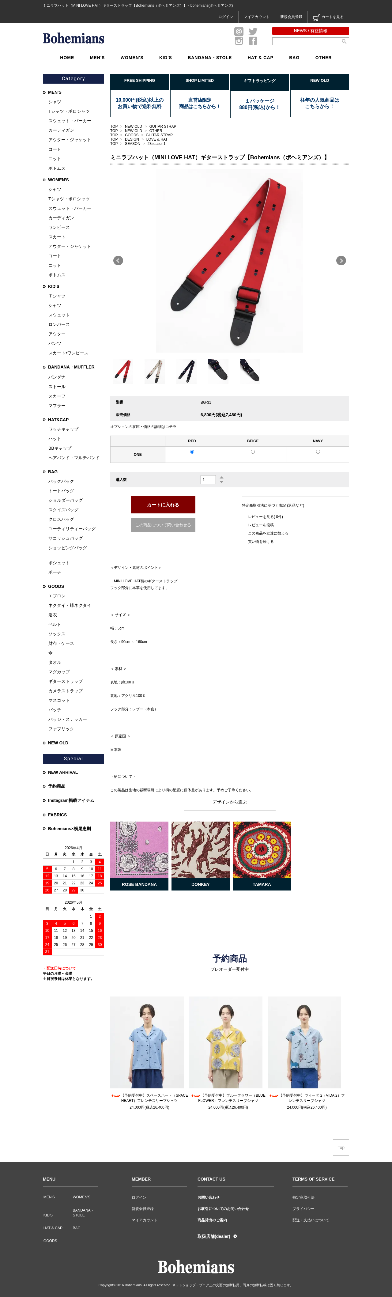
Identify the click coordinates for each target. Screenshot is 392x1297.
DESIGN (132, 139)
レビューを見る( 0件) (265, 517)
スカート (57, 236)
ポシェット (59, 562)
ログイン (225, 17)
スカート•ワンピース (68, 352)
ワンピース (59, 227)
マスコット (59, 700)
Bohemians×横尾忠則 (69, 828)
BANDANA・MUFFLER (71, 367)
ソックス (57, 633)
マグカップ (59, 671)
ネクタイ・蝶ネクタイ (69, 605)
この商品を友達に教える (268, 533)
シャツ (54, 101)
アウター (57, 333)
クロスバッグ (61, 519)
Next (341, 261)
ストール (57, 386)
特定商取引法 (303, 1197)
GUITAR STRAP (162, 126)
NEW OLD (134, 126)
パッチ (54, 709)
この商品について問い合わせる (163, 525)
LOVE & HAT (157, 139)
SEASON (133, 144)
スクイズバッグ (63, 509)
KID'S (165, 57)
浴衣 (52, 614)
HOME (67, 57)
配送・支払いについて (310, 1220)
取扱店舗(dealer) (214, 1236)
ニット (54, 158)
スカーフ (57, 396)
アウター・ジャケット (69, 139)
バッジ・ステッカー (67, 719)
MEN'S (97, 57)
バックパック (61, 481)
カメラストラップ (65, 690)
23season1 (157, 144)
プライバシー (303, 1209)
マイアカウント (257, 17)
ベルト (54, 624)
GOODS (132, 135)
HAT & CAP (260, 57)
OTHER (323, 57)
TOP (114, 126)
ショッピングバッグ (67, 547)
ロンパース (59, 324)
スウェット (59, 314)
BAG (294, 57)
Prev (118, 261)
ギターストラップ (65, 681)
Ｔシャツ (57, 295)
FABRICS (57, 814)
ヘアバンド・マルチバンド (74, 457)
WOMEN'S (132, 57)
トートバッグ (61, 490)
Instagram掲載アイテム (71, 800)
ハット (54, 438)
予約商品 (56, 786)
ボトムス (57, 168)
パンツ (54, 343)
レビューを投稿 (261, 525)
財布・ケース (61, 643)
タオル (54, 662)
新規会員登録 (291, 17)
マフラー (57, 405)
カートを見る (328, 17)
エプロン (57, 595)
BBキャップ (59, 448)
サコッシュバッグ (65, 538)
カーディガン (61, 130)
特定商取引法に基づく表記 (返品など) (273, 505)
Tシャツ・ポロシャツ (69, 111)
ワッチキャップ (63, 429)
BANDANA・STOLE (210, 57)
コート (54, 149)
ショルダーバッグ (65, 500)
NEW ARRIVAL (63, 772)
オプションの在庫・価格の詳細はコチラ (143, 427)
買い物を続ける (261, 541)
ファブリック (61, 728)
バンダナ (57, 377)
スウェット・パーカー (69, 120)
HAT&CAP (58, 419)
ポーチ (54, 572)
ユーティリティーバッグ (72, 528)
